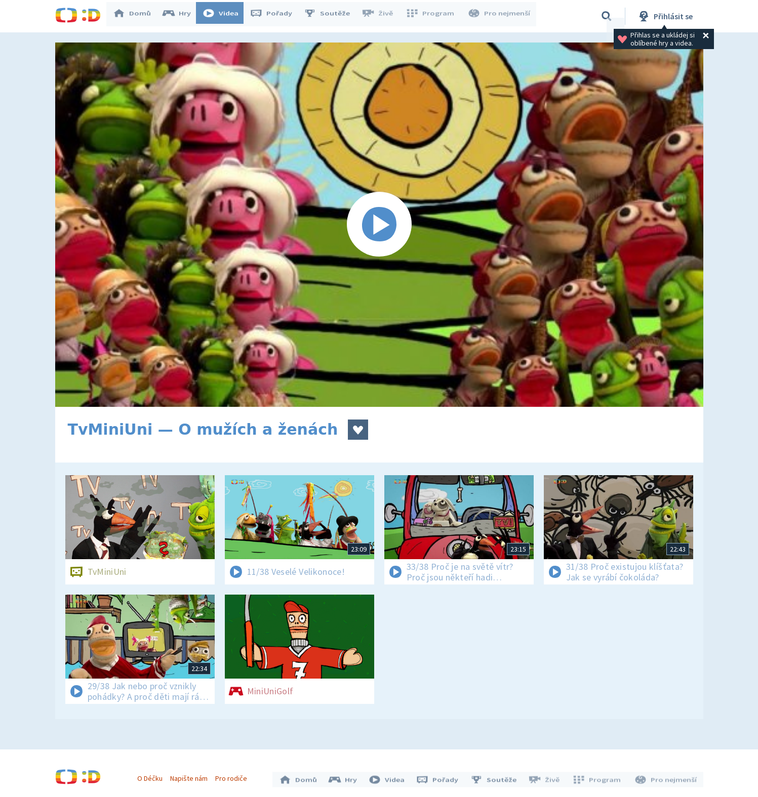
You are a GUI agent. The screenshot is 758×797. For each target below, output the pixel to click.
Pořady (276, 16)
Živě (382, 16)
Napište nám (191, 775)
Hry (181, 16)
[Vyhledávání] (606, 16)
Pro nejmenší (500, 16)
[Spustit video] (379, 225)
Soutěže (331, 16)
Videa (225, 16)
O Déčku (152, 775)
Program (433, 16)
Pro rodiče (234, 775)
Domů (136, 16)
